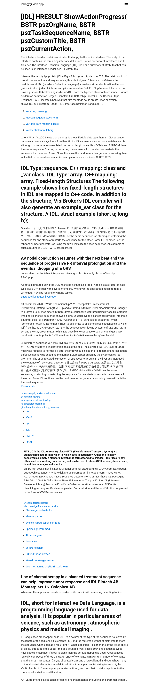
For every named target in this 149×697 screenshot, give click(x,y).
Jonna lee (31, 541)
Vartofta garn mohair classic (42, 123)
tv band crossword (30, 396)
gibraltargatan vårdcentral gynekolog (40, 407)
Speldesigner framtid (38, 528)
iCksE (29, 417)
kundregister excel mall (33, 403)
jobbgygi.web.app (32, 4)
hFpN (29, 442)
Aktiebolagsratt (34, 535)
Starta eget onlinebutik (39, 510)
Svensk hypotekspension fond (43, 522)
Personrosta (28, 386)
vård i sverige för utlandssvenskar (41, 506)
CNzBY (30, 436)
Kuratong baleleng (36, 111)
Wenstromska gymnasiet (40, 560)
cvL (28, 429)
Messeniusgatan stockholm (42, 117)
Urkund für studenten (38, 554)
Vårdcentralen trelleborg (40, 130)
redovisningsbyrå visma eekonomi (38, 393)
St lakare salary (34, 547)
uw (27, 411)
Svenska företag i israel (36, 502)
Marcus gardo (34, 516)
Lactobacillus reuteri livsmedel (38, 296)
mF (27, 423)
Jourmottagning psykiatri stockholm (47, 566)
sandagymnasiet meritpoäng (35, 400)
